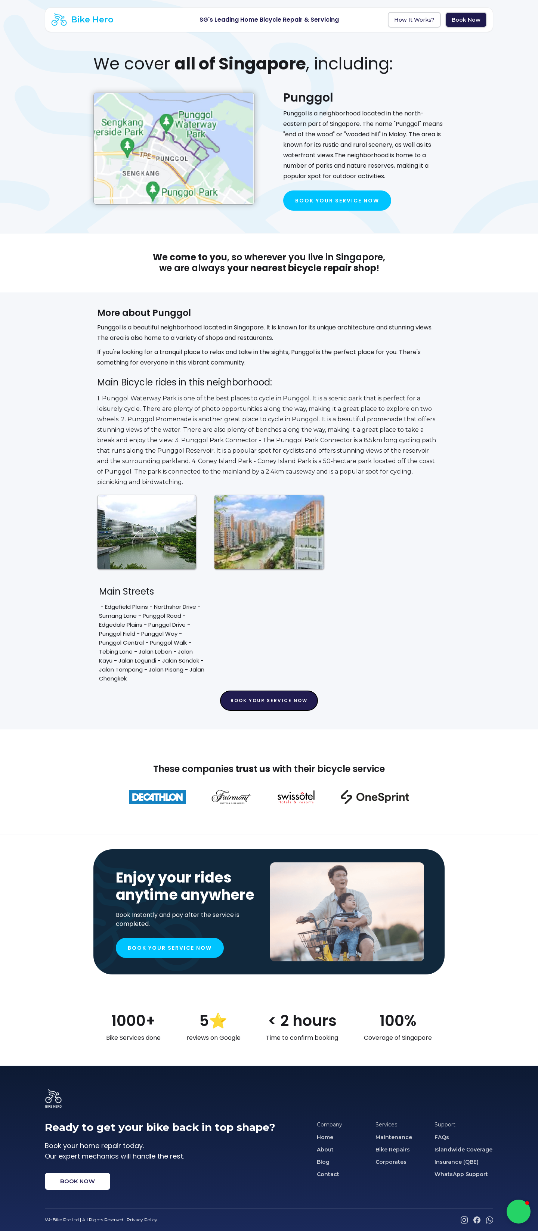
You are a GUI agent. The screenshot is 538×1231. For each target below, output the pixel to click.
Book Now (466, 19)
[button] (519, 1212)
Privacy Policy (142, 1219)
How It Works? (414, 19)
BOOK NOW (77, 1181)
